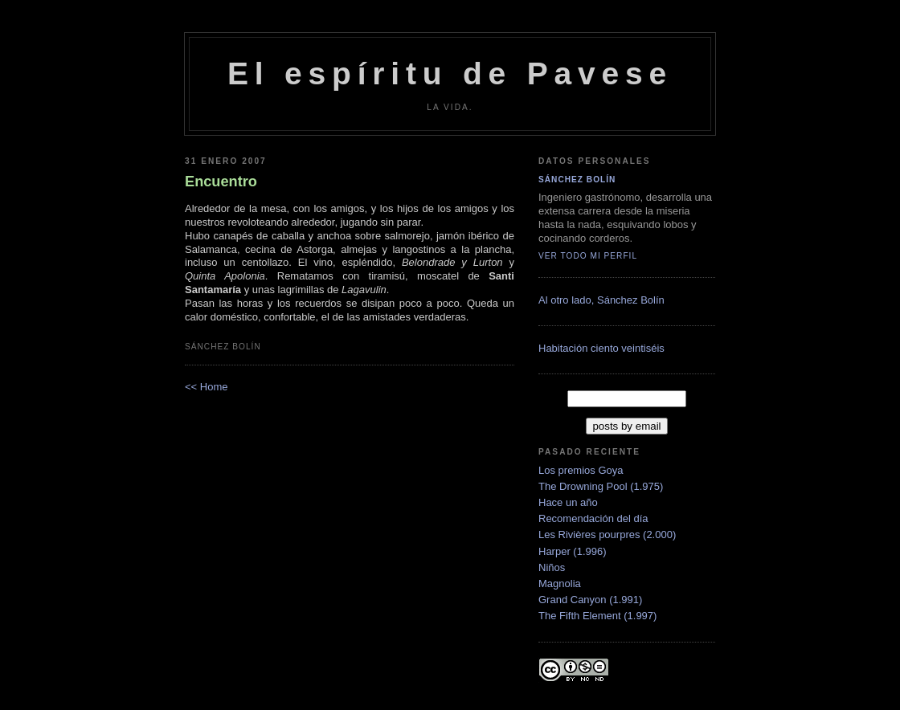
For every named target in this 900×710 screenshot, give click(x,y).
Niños (551, 567)
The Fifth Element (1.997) (597, 616)
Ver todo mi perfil (587, 255)
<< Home (206, 387)
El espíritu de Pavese (450, 73)
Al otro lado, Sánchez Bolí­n (601, 300)
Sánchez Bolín (577, 179)
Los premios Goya (581, 470)
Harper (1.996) (572, 551)
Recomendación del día (593, 518)
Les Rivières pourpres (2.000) (607, 534)
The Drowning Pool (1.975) (600, 486)
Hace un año (568, 502)
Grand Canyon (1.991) (590, 600)
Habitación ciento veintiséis (601, 348)
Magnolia (559, 583)
